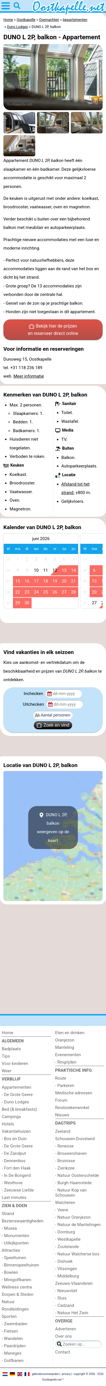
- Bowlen (10, 1272)
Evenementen (68, 1054)
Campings (11, 1116)
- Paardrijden (14, 1345)
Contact (62, 1352)
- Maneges (11, 1353)
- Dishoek (64, 1261)
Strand (8, 1213)
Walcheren (65, 1202)
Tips (6, 1056)
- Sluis (61, 1298)
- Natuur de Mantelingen (78, 1224)
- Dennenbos (13, 1160)
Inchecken (34, 693)
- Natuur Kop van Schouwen (71, 1193)
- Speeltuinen (14, 1257)
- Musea (9, 1228)
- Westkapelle (68, 1239)
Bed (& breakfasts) (19, 1109)
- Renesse (64, 1146)
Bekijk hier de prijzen (53, 330)
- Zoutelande (67, 1246)
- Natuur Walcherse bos (77, 1254)
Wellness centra (17, 1287)
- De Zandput (14, 1153)
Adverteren (65, 1328)
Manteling (64, 1047)
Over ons (63, 1336)
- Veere (61, 1209)
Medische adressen (73, 1092)
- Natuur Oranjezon (73, 1217)
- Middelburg (67, 1276)
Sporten (9, 1316)
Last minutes (14, 1197)
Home (7, 1032)
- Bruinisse (65, 1160)
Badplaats (11, 1048)
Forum (61, 1100)
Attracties (11, 1250)
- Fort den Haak (16, 1168)
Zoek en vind (53, 725)
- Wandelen (12, 1338)
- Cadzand (64, 1305)
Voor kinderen (15, 1063)
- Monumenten (15, 1235)
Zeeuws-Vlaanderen (74, 1283)
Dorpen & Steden (18, 1294)
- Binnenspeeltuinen (20, 1265)
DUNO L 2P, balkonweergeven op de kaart (53, 827)
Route (60, 1078)
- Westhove (12, 1182)
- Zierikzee (65, 1168)
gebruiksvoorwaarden (45, 1374)
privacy (66, 1374)
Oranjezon (64, 1040)
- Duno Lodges (15, 1102)
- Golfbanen (13, 1360)
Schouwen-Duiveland (75, 1138)
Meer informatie (29, 376)
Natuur (8, 1301)
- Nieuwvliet (66, 1290)
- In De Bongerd (16, 1175)
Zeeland (62, 1131)
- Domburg (65, 1232)
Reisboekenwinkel (72, 1107)
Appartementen (16, 1087)
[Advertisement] (53, 633)
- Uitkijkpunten (15, 1243)
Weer (7, 1070)
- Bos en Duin (14, 1138)
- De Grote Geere (17, 1094)
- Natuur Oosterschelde (77, 1175)
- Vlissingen (66, 1268)
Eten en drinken (70, 1032)
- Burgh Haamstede (73, 1182)
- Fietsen (10, 1331)
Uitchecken (34, 704)
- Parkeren (64, 1085)
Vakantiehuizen (16, 1131)
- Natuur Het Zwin (72, 1312)
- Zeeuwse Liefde (18, 1190)
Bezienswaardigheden (22, 1220)
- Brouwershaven (71, 1153)
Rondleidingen (15, 1309)
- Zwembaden (14, 1323)
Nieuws (62, 1115)
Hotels (8, 1124)
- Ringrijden (65, 1062)
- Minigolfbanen (16, 1279)
